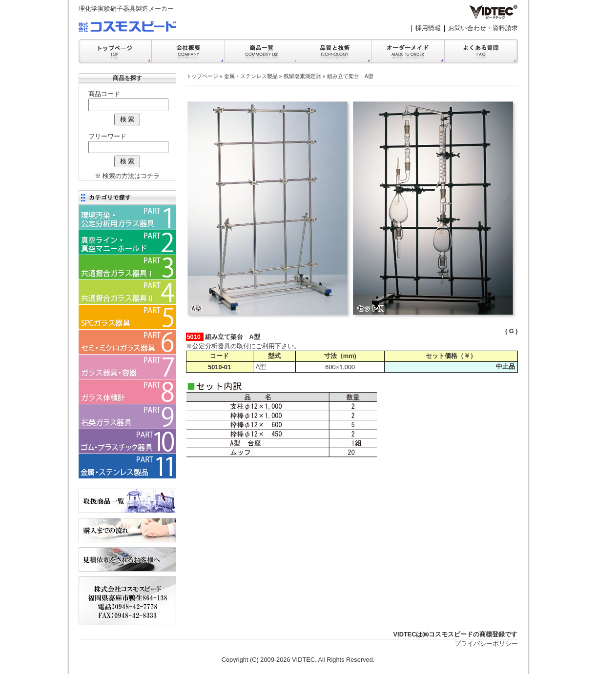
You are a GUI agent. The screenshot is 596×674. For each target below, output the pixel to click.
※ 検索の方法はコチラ (127, 175)
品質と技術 (334, 51)
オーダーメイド (408, 51)
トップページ (202, 76)
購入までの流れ (127, 530)
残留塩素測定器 (302, 76)
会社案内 (188, 51)
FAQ (481, 51)
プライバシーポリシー (486, 643)
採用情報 (428, 28)
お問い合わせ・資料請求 (483, 28)
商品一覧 (261, 51)
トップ (115, 51)
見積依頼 (127, 559)
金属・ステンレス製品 (251, 76)
